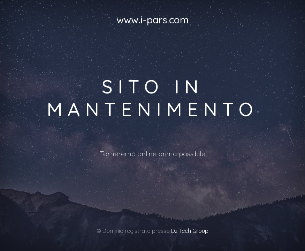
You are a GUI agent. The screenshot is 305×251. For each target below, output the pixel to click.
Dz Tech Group (189, 230)
